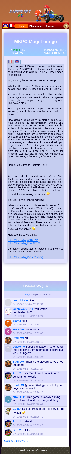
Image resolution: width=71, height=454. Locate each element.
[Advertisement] (37, 272)
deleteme (19, 346)
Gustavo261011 (23, 309)
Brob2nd (18, 373)
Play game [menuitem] (35, 26)
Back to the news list (16, 440)
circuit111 (19, 397)
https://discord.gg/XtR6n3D (23, 240)
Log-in (28, 294)
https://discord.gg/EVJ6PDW (24, 243)
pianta (17, 320)
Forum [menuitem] (50, 26)
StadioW (17, 53)
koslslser (19, 329)
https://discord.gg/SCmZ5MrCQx (26, 257)
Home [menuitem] (21, 26)
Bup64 (17, 408)
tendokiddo (20, 300)
